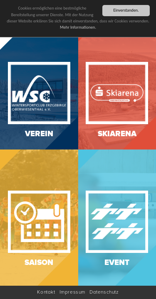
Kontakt (46, 292)
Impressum (72, 292)
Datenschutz (104, 292)
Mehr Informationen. (78, 26)
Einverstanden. (126, 9)
